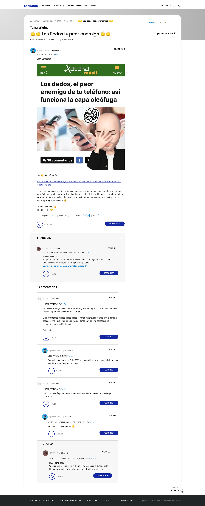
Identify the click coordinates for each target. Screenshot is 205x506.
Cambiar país (126, 501)
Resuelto (153, 22)
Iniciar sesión (165, 6)
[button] (120, 49)
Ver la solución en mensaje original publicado (63, 266)
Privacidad (92, 501)
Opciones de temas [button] (164, 33)
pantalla (94, 216)
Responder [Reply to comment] (109, 273)
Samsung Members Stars (77, 6)
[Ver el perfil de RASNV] (45, 249)
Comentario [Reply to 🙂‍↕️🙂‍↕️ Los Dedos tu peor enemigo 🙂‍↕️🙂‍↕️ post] (114, 224)
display (45, 216)
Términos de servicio (70, 501)
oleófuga (79, 216)
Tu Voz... (58, 55)
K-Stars (93, 6)
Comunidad (45, 6)
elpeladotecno (61, 216)
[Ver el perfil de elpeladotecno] (43, 50)
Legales (109, 501)
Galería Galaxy (58, 6)
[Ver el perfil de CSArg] (45, 299)
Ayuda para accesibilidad (40, 501)
